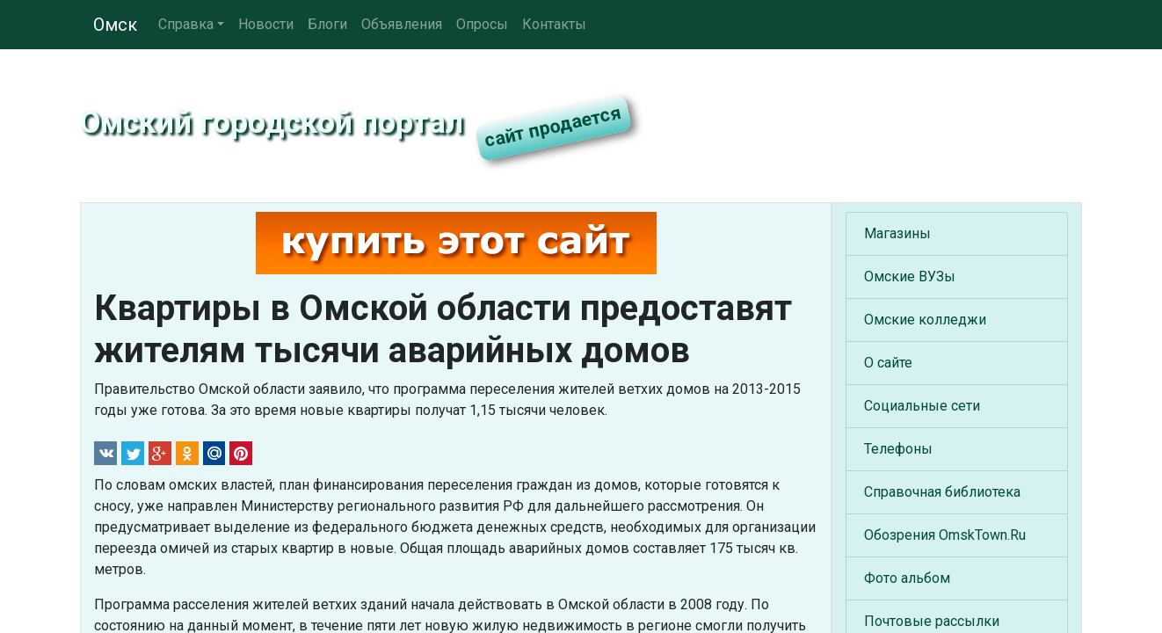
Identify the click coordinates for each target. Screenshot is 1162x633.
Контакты (554, 24)
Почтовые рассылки (931, 621)
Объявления (401, 24)
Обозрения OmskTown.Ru (945, 535)
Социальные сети (922, 405)
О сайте (888, 362)
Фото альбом (907, 578)
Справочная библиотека (942, 492)
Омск (115, 24)
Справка (186, 24)
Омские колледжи (925, 319)
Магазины (897, 233)
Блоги (327, 24)
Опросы (482, 24)
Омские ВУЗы (909, 276)
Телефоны (898, 448)
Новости (266, 24)
